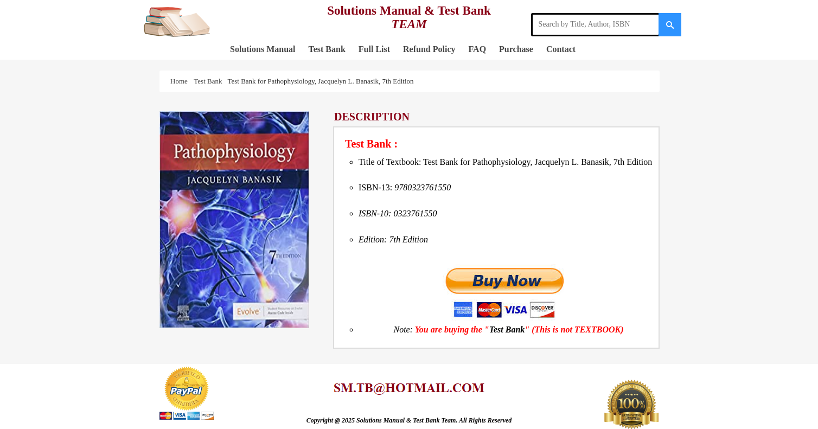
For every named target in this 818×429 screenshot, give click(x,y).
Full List (374, 49)
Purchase (516, 49)
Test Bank (326, 49)
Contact (561, 49)
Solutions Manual (262, 49)
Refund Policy (429, 49)
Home (180, 81)
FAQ (478, 49)
